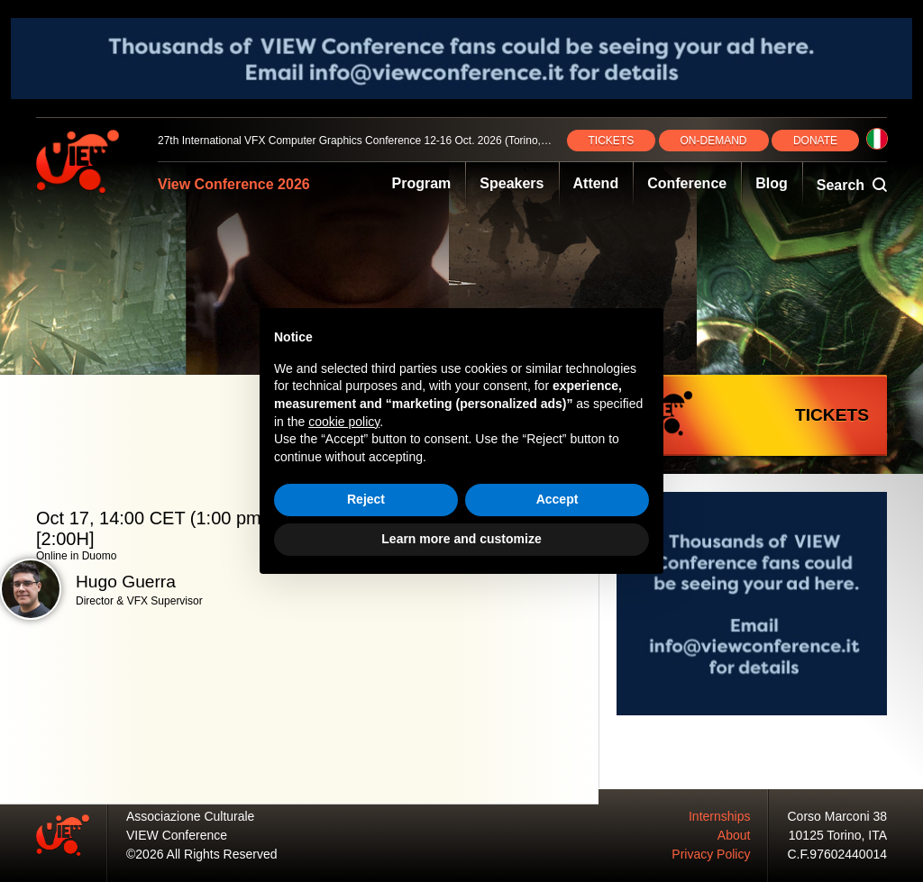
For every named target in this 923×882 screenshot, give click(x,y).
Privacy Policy (711, 854)
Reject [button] (366, 499)
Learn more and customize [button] (461, 539)
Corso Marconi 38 (838, 816)
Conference (687, 183)
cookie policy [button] (343, 421)
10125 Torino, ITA (838, 835)
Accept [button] (557, 499)
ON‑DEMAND (714, 140)
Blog (771, 183)
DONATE (815, 140)
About (734, 835)
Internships (719, 816)
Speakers (512, 183)
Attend (596, 183)
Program (422, 183)
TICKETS (612, 140)
